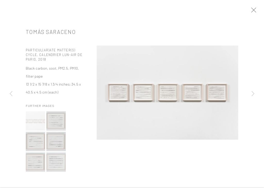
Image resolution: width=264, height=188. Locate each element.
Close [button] (253, 11)
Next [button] (253, 94)
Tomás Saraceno (51, 33)
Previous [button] (11, 94)
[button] (35, 122)
